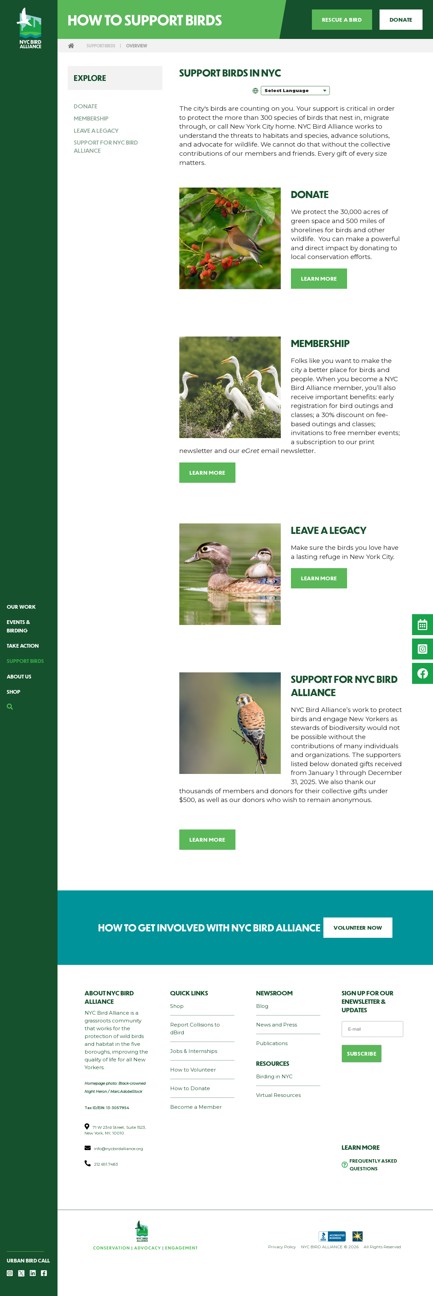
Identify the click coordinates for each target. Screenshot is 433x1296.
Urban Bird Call (28, 1260)
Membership (91, 118)
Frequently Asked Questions (373, 1164)
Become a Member (196, 1107)
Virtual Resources (278, 1095)
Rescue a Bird (342, 19)
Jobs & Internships (193, 1051)
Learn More (319, 278)
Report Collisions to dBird (195, 1028)
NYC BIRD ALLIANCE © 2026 (330, 1246)
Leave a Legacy (96, 130)
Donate (401, 19)
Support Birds (25, 660)
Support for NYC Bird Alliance (106, 146)
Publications (272, 1043)
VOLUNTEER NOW (358, 927)
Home (71, 45)
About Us (19, 676)
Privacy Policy (282, 1246)
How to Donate (190, 1088)
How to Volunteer (193, 1069)
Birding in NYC (274, 1076)
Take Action (23, 645)
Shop (13, 691)
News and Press (276, 1024)
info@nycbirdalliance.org (118, 1148)
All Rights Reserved (382, 1246)
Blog (262, 1006)
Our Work (21, 606)
